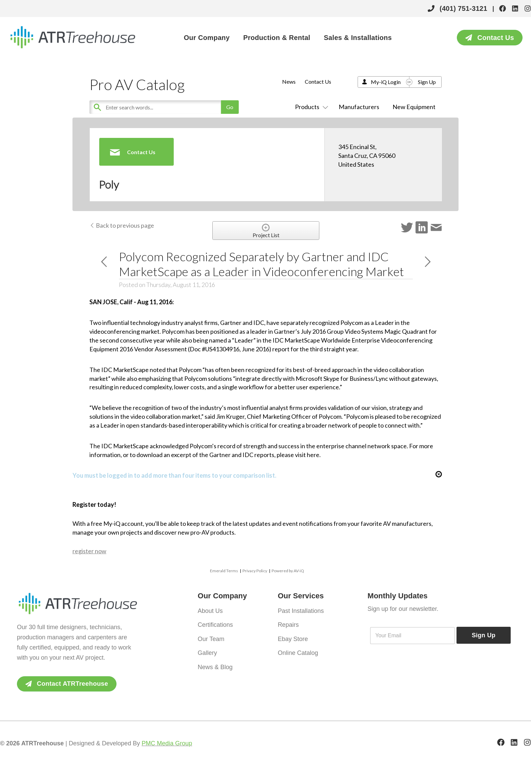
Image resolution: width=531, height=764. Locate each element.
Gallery (207, 648)
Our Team (211, 636)
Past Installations (301, 610)
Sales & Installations (358, 37)
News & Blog (215, 661)
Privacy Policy (254, 570)
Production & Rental (276, 37)
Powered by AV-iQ (288, 570)
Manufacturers (359, 106)
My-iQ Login (386, 82)
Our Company (207, 37)
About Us (210, 610)
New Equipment (414, 106)
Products (310, 106)
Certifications (215, 623)
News (289, 81)
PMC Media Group (167, 743)
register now (89, 551)
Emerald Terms (224, 570)
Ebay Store (293, 636)
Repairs (288, 623)
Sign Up (427, 82)
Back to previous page (121, 225)
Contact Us (318, 81)
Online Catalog (298, 648)
